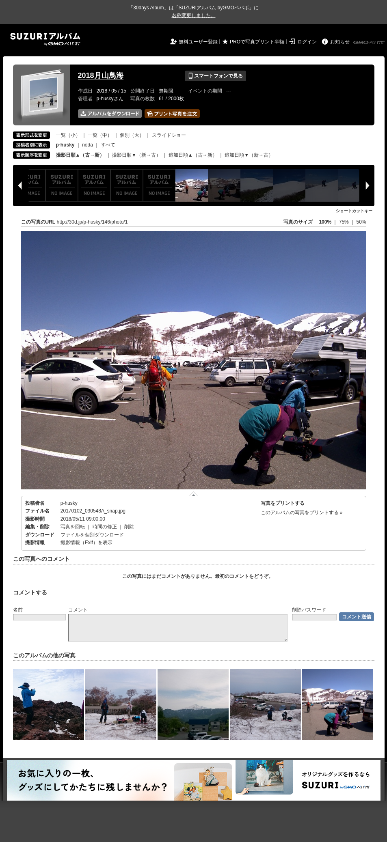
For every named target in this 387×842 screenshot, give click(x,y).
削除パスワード (309, 610)
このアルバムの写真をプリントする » (302, 512)
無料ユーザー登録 (198, 42)
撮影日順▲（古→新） (80, 155)
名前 (18, 610)
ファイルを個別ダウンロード (92, 535)
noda (87, 145)
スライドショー (169, 135)
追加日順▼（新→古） (249, 155)
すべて (108, 145)
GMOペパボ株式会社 (369, 43)
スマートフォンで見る (215, 76)
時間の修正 (105, 527)
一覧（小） (68, 135)
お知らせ (340, 42)
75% (344, 222)
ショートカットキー (354, 211)
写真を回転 (73, 527)
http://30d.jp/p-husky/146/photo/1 (92, 222)
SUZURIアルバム (45, 39)
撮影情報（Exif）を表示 (86, 542)
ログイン (307, 42)
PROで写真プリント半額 (257, 42)
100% (325, 222)
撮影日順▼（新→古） (136, 155)
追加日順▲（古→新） (193, 155)
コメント (78, 610)
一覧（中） (100, 135)
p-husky (69, 503)
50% (361, 222)
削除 (129, 527)
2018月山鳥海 (100, 75)
